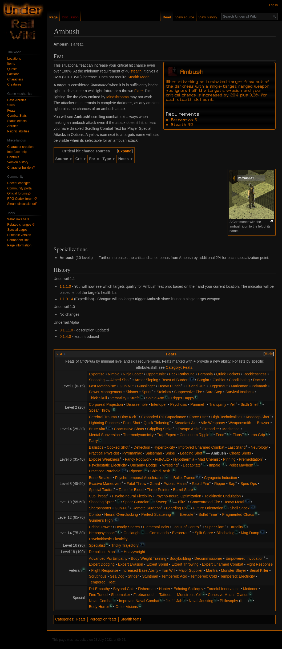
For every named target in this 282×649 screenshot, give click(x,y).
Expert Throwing (185, 564)
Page (53, 17)
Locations (14, 58)
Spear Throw (99, 410)
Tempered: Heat (102, 582)
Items (11, 64)
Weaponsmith (239, 423)
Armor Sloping (146, 380)
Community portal (19, 188)
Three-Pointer (158, 490)
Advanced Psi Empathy (108, 558)
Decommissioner (208, 558)
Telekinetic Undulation (222, 496)
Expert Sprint (157, 564)
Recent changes (18, 183)
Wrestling (170, 465)
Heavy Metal (233, 502)
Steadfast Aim (186, 423)
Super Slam (214, 527)
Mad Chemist (209, 459)
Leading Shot (191, 453)
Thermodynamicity (138, 435)
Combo (95, 514)
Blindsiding (225, 533)
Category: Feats (179, 367)
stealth (136, 71)
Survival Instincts (239, 392)
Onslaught (131, 533)
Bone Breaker (100, 478)
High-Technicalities (227, 417)
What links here (18, 219)
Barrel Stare (183, 490)
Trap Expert (166, 435)
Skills (11, 105)
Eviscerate (181, 533)
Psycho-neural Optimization (178, 496)
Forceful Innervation (223, 589)
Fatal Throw (136, 483)
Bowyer (263, 423)
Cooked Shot (117, 447)
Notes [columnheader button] (123, 159)
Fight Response (260, 564)
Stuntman (150, 576)
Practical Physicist (104, 453)
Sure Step (214, 392)
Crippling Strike (159, 429)
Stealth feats (130, 619)
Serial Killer (258, 570)
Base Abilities (16, 100)
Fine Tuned (98, 595)
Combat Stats (17, 115)
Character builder (19, 167)
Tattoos (165, 595)
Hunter (164, 589)
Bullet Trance (184, 478)
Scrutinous (97, 576)
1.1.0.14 (66, 299)
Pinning (229, 459)
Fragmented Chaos (238, 514)
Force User (199, 417)
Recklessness (254, 374)
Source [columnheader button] (61, 159)
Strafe (134, 398)
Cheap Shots (240, 453)
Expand (125, 151)
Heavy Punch (169, 386)
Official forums (17, 193)
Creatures (14, 84)
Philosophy (229, 601)
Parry (93, 441)
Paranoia (205, 374)
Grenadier (210, 429)
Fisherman (147, 589)
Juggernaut (218, 386)
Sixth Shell (249, 404)
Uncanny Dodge (143, 465)
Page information (19, 245)
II (241, 601)
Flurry (237, 435)
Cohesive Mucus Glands (228, 595)
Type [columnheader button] (107, 159)
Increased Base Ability (140, 570)
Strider (133, 576)
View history (208, 17)
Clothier (219, 380)
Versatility (118, 398)
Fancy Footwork (138, 459)
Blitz (181, 502)
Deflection (142, 447)
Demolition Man (102, 552)
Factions (13, 74)
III (246, 601)
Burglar (203, 380)
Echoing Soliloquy (188, 589)
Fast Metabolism (102, 386)
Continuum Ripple (194, 435)
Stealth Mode (138, 77)
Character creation (20, 147)
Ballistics (96, 447)
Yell (232, 404)
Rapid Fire (200, 483)
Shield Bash (160, 471)
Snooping (96, 380)
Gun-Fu (121, 508)
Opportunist (156, 374)
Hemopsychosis (102, 533)
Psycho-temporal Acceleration (139, 478)
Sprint (147, 392)
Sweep (161, 502)
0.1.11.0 (66, 330)
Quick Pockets (228, 374)
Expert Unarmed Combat (222, 564)
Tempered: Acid (174, 576)
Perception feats (103, 619)
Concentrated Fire (205, 502)
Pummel (197, 404)
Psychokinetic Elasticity (108, 539)
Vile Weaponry (213, 423)
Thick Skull (98, 398)
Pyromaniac (132, 453)
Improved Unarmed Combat (201, 447)
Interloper (159, 404)
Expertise (96, 374)
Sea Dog (117, 576)
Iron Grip (258, 435)
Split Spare (204, 533)
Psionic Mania (175, 483)
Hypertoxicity (164, 447)
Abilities (12, 126)
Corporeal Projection (106, 404)
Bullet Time (208, 514)
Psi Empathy (99, 589)
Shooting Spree (102, 502)
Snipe (170, 453)
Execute (187, 514)
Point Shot (131, 423)
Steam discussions (20, 204)
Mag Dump (250, 533)
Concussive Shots (129, 429)
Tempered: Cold (204, 576)
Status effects (17, 121)
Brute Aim (97, 429)
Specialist (97, 545)
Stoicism (164, 392)
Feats (171, 354)
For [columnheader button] (92, 159)
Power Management (105, 392)
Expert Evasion (130, 564)
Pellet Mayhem (240, 465)
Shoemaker (120, 595)
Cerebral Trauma (103, 417)
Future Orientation (208, 508)
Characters (15, 79)
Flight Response (104, 570)
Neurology (259, 447)
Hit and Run (196, 386)
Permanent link (18, 240)
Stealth (178, 124)
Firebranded (143, 595)
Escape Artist (189, 429)
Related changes (19, 224)
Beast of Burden (175, 380)
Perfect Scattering (156, 514)
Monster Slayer (233, 570)
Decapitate (192, 465)
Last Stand (236, 447)
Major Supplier (191, 570)
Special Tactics (101, 490)
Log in (273, 5)
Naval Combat (100, 601)
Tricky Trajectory (124, 545)
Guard (155, 483)
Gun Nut (127, 386)
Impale (214, 465)
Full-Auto (162, 459)
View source (184, 17)
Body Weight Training (148, 558)
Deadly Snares (127, 527)
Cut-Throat (98, 496)
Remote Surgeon (146, 508)
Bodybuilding (180, 558)
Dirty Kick (128, 417)
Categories (64, 619)
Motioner (250, 589)
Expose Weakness (104, 459)
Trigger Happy (182, 398)
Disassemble (137, 404)
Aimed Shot (120, 380)
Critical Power (100, 527)
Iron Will (168, 570)
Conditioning (239, 380)
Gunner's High (100, 520)
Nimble (114, 374)
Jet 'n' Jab (174, 601)
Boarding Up (176, 508)
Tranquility (217, 404)
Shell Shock (239, 508)
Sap (232, 483)
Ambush (218, 453)
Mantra (212, 570)
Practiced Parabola (104, 471)
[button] (125, 151)
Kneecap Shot (257, 417)
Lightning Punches (104, 423)
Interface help (17, 152)
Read (167, 17)
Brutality (236, 527)
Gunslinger (146, 386)
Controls (13, 157)
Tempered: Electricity (237, 576)
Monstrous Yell (189, 595)
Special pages (17, 230)
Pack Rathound (182, 374)
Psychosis (178, 404)
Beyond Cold (124, 589)
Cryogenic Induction (220, 478)
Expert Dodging (102, 564)
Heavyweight (134, 552)
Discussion (70, 17)
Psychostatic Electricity (108, 465)
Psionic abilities (18, 131)
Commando (159, 533)
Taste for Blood (131, 490)
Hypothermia (183, 459)
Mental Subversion (104, 435)
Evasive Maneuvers (105, 483)
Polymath (259, 386)
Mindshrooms (117, 97)
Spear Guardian (136, 502)
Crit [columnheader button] (78, 159)
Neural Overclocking (121, 514)
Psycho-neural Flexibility (132, 496)
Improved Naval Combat (139, 601)
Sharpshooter (100, 508)
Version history (17, 162)
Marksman (239, 386)
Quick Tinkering (156, 423)
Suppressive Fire (188, 392)
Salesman (154, 453)
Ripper (219, 483)
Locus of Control (186, 527)
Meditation (231, 429)
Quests (12, 69)
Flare (138, 91)
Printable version (19, 235)
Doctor (258, 380)
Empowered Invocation (244, 558)
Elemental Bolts (156, 527)
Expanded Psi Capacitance (163, 417)
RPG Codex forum (20, 199)
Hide (269, 354)
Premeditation (250, 459)
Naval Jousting (201, 601)
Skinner (132, 392)
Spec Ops (248, 483)
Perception (182, 119)
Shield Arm (155, 398)
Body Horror (99, 607)
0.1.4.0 (65, 336)
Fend (220, 435)
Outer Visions (126, 607)
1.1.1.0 (65, 286)
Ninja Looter (133, 374)
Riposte (135, 471)
